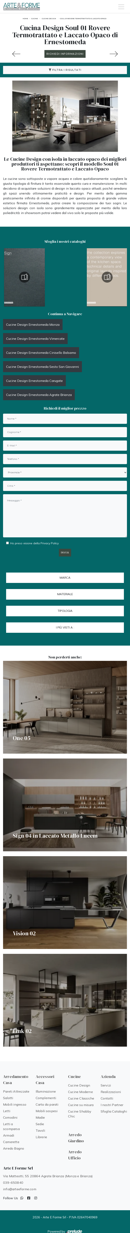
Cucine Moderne (80, 1092)
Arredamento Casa (15, 1079)
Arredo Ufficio (75, 1155)
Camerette (11, 1142)
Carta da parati (47, 1104)
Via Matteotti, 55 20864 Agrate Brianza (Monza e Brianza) (48, 1176)
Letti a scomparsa (11, 1126)
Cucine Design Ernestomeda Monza (32, 324)
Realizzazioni (111, 1092)
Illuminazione (46, 1091)
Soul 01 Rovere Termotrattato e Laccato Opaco (83, 18)
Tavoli (40, 1130)
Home (25, 18)
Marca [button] (65, 577)
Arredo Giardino (76, 1138)
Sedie (40, 1124)
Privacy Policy (50, 543)
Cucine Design (49, 18)
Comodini (10, 1117)
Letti (6, 1111)
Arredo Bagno (13, 1148)
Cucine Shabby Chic (79, 1113)
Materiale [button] (65, 594)
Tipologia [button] (65, 611)
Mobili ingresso (14, 1104)
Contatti (107, 1098)
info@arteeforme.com (19, 1189)
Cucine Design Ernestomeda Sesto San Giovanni (42, 367)
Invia (65, 552)
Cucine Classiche (81, 1098)
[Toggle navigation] (121, 6)
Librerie (41, 1137)
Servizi (106, 1085)
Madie (40, 1117)
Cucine (34, 18)
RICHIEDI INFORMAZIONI (65, 53)
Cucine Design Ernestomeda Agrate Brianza (39, 395)
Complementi (46, 1098)
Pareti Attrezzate (16, 1091)
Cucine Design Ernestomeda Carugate (34, 381)
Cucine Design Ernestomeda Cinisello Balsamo (41, 353)
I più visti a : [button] (65, 627)
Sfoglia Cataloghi (114, 1111)
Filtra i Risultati (65, 69)
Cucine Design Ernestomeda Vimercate (35, 339)
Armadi (8, 1135)
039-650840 (13, 1183)
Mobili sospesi (47, 1111)
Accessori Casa (45, 1079)
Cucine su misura (81, 1105)
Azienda (108, 1076)
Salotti (8, 1098)
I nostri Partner (112, 1105)
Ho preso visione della (34, 543)
